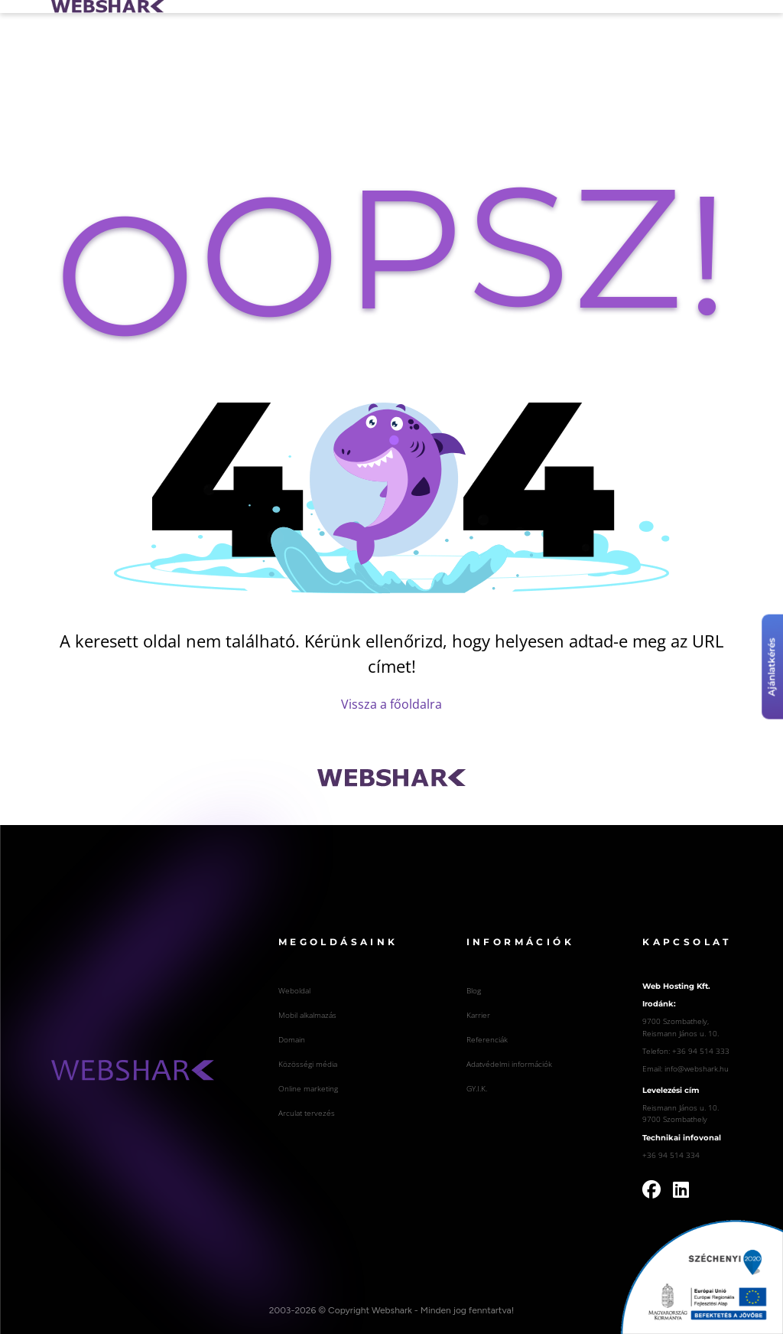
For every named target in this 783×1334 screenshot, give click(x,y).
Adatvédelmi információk (509, 1063)
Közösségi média (307, 1063)
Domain (291, 1039)
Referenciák (487, 1039)
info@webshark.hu (696, 1068)
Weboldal (294, 990)
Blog (473, 990)
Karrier (478, 1014)
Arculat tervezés (306, 1112)
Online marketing (308, 1088)
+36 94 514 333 (700, 1050)
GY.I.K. (476, 1088)
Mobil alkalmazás (307, 1014)
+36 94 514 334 (671, 1155)
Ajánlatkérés (771, 667)
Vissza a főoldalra (391, 704)
